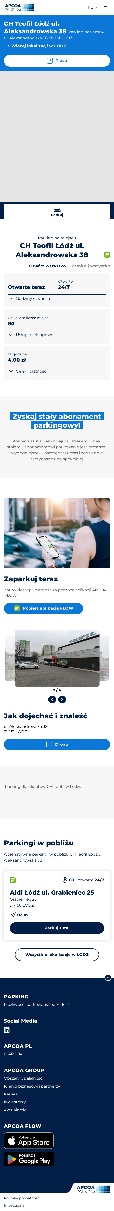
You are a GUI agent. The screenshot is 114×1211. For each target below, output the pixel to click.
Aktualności (15, 1110)
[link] (57, 1140)
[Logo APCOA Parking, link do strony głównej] (19, 7)
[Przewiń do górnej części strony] (108, 977)
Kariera (10, 1094)
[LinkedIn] (7, 1030)
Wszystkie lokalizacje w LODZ (57, 954)
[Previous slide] (52, 699)
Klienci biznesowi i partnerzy (32, 1086)
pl (93, 7)
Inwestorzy (15, 1102)
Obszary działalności (23, 1078)
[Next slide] (62, 699)
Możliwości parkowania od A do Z (36, 1004)
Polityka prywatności (22, 1198)
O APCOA (13, 1054)
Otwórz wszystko (47, 266)
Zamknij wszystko (91, 266)
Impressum (14, 1205)
